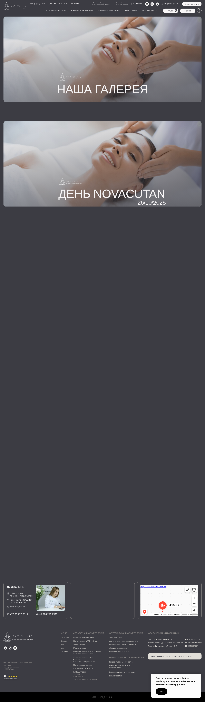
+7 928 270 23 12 (169, 4)
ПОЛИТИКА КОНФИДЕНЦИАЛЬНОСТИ (12, 666)
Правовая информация (8, 669)
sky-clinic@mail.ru (17, 606)
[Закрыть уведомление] (198, 675)
